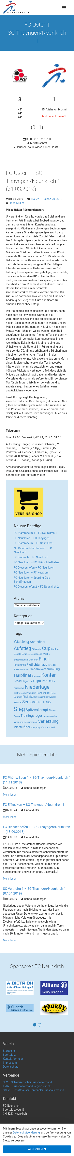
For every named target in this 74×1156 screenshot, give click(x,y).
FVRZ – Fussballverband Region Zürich (27, 1086)
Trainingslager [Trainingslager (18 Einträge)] (31, 716)
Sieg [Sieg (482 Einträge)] (19, 709)
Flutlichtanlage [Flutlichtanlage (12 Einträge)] (37, 664)
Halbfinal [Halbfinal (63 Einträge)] (22, 675)
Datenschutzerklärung (26, 1132)
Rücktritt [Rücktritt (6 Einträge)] (27, 696)
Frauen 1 (36, 199)
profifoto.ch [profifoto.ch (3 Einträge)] (20, 693)
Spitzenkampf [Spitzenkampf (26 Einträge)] (37, 710)
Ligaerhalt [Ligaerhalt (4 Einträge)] (28, 681)
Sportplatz (9, 1054)
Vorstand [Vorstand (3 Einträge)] (45, 727)
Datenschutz (10, 1066)
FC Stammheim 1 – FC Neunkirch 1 (35, 533)
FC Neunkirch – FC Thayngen (31, 538)
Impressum (10, 1062)
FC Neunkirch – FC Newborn (31, 572)
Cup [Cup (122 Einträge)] (46, 648)
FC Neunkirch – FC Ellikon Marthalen (36, 562)
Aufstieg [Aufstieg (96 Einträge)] (22, 648)
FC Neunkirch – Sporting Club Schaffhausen (32, 579)
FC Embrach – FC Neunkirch (31, 557)
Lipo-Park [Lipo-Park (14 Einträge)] (42, 681)
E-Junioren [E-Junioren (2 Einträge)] (27, 654)
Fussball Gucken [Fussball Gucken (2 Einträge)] (21, 669)
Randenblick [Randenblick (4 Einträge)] (43, 692)
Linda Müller (16, 203)
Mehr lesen (10, 794)
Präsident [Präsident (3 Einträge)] (31, 693)
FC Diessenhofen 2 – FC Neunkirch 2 (36, 586)
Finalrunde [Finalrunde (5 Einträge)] (20, 664)
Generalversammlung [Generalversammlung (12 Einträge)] (45, 669)
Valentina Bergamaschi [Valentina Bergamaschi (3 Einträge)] (25, 722)
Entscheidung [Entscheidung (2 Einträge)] (20, 659)
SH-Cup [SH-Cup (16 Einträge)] (45, 702)
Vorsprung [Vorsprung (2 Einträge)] (35, 727)
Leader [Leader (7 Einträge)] (18, 681)
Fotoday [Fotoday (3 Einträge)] (52, 664)
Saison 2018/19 (52, 199)
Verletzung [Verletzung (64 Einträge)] (48, 721)
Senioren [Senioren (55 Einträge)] (30, 701)
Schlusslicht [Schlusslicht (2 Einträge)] (39, 697)
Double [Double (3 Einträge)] (17, 654)
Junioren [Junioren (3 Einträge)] (36, 676)
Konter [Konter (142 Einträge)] (48, 675)
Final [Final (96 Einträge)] (44, 659)
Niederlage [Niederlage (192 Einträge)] (37, 687)
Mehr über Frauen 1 (54, 116)
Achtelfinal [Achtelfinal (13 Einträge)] (37, 642)
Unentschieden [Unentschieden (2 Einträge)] (50, 716)
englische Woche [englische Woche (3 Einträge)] (41, 654)
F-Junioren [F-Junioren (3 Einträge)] (32, 659)
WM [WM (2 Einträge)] (53, 727)
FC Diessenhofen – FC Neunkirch (34, 567)
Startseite (9, 1050)
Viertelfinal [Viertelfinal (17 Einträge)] (22, 727)
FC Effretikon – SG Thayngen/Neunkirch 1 (33, 805)
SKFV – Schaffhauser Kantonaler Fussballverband (33, 1090)
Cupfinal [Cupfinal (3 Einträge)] (55, 649)
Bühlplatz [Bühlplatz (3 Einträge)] (36, 649)
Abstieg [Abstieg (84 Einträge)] (21, 641)
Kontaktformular (13, 1058)
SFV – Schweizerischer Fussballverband (27, 1082)
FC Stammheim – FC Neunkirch (33, 543)
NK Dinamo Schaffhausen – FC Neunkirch (33, 550)
